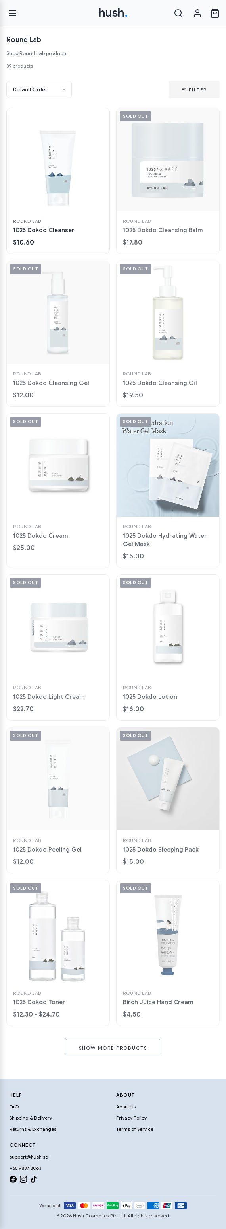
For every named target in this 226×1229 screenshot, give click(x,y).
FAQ (14, 1107)
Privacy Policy (131, 1118)
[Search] (178, 13)
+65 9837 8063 (25, 1168)
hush (113, 12)
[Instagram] (23, 1181)
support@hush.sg (29, 1157)
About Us (126, 1107)
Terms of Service (134, 1129)
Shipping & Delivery (31, 1118)
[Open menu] (12, 13)
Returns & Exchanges (33, 1129)
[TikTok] (33, 1181)
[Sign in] (197, 13)
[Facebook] (13, 1181)
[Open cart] (215, 13)
